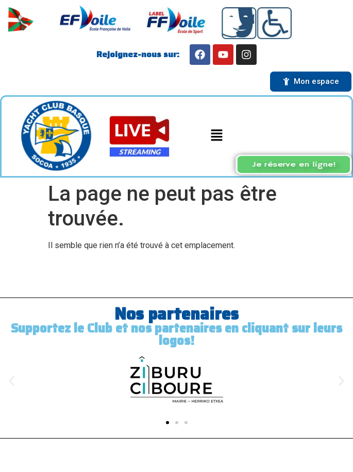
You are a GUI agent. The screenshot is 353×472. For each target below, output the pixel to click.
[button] (217, 136)
